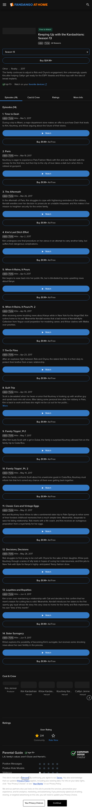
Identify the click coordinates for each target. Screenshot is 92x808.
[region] (46, 790)
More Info (78, 97)
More (5, 405)
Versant (25, 778)
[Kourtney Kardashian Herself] (64, 697)
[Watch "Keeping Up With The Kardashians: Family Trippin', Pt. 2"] (46, 488)
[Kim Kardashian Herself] (28, 697)
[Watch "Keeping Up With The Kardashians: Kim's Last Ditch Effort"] (46, 251)
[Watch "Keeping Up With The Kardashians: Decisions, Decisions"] (46, 572)
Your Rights (38, 784)
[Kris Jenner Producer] (10, 697)
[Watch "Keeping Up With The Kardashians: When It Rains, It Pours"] (46, 289)
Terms (59, 778)
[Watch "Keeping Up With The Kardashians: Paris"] (46, 174)
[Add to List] (88, 43)
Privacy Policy (23, 781)
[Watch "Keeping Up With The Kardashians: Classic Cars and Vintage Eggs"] (46, 531)
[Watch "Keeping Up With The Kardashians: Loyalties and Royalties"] (46, 615)
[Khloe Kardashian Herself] (46, 697)
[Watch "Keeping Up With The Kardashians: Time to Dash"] (46, 133)
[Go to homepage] (29, 5)
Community (39, 740)
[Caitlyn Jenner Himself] (82, 697)
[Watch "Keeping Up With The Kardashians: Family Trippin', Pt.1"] (46, 450)
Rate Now (53, 740)
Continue (57, 803)
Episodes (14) (11, 97)
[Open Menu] (4, 4)
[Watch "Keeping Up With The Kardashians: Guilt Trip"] (46, 413)
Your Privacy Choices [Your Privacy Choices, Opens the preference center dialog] (34, 803)
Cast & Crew (33, 97)
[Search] (88, 5)
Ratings (55, 97)
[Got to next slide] (89, 697)
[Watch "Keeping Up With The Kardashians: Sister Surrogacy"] (46, 653)
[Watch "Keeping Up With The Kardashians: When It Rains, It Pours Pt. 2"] (46, 332)
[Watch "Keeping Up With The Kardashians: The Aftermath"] (46, 214)
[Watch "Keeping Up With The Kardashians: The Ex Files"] (46, 370)
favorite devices (38, 84)
